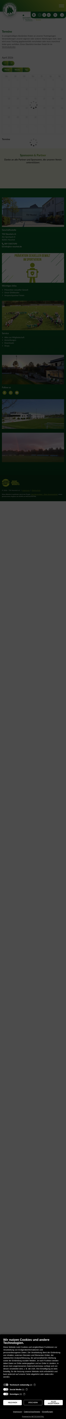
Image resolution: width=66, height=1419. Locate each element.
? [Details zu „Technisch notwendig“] (34, 1385)
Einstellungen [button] (47, 1412)
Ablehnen (12, 1402)
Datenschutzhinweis (32, 1412)
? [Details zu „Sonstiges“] (24, 1394)
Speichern (33, 1402)
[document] (33, 1360)
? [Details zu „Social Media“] (26, 1389)
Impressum (17, 1412)
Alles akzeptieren (53, 1402)
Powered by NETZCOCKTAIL (33, 1416)
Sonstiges (14, 1394)
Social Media (15, 1389)
